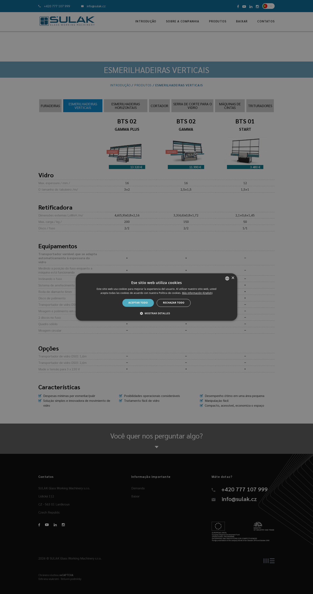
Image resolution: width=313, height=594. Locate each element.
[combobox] (227, 278)
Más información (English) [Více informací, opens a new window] (197, 293)
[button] (156, 313)
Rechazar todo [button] (173, 303)
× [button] (232, 278)
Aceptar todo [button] (138, 303)
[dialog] (156, 297)
